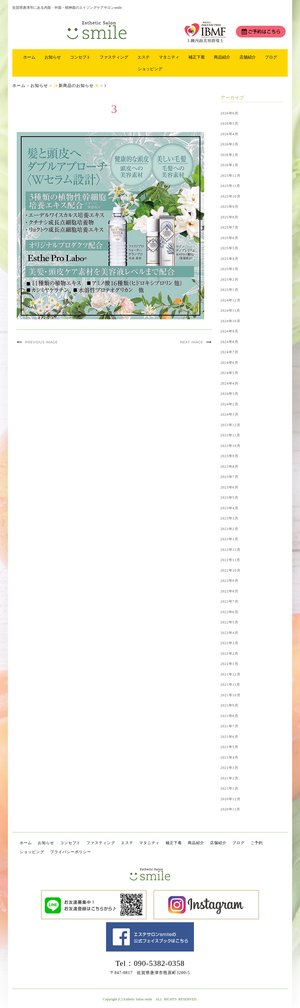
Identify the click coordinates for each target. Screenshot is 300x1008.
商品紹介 (222, 57)
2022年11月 (231, 560)
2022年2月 (229, 654)
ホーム (29, 57)
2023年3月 (229, 518)
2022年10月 (231, 570)
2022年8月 (229, 591)
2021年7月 (229, 726)
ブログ (271, 57)
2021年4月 (229, 757)
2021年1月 (229, 788)
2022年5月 (229, 622)
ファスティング (114, 57)
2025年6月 (229, 238)
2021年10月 (231, 695)
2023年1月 (229, 539)
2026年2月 (229, 155)
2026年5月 (229, 123)
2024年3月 (229, 394)
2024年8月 (229, 342)
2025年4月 (229, 259)
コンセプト (80, 57)
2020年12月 (231, 799)
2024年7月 (229, 352)
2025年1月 (229, 290)
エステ (143, 57)
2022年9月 (229, 581)
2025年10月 (231, 196)
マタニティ (169, 57)
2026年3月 (229, 144)
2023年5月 (229, 498)
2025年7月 (229, 227)
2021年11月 (231, 685)
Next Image (191, 342)
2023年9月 (229, 456)
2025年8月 (229, 217)
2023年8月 (229, 466)
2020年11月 (231, 809)
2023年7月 (229, 477)
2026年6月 (229, 113)
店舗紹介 (247, 57)
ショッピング (150, 68)
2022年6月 (229, 612)
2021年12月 (231, 674)
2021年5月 (229, 747)
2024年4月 (229, 383)
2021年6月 (229, 737)
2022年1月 (229, 664)
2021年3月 (229, 768)
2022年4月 (229, 633)
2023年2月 (229, 529)
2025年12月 (231, 176)
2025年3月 (229, 269)
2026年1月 (229, 165)
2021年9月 (229, 705)
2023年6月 (229, 487)
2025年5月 (229, 248)
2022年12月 (231, 550)
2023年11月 (231, 435)
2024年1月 (229, 414)
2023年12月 (231, 425)
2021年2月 (229, 778)
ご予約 (256, 843)
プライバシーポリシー (70, 852)
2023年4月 (229, 508)
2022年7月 (229, 601)
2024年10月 (231, 321)
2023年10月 (231, 446)
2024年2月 (229, 404)
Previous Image (41, 342)
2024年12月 (231, 300)
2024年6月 (229, 363)
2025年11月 (231, 186)
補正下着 (196, 57)
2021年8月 (229, 716)
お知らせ (53, 57)
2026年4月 (229, 134)
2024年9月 (229, 331)
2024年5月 (229, 373)
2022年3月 (229, 643)
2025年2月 (229, 279)
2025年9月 (229, 207)
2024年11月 (231, 310)
